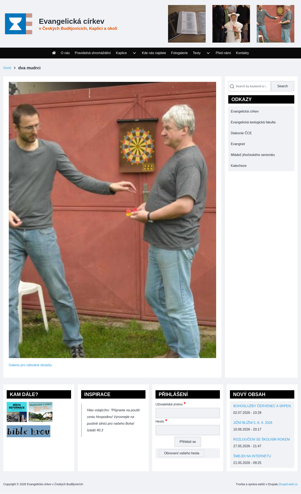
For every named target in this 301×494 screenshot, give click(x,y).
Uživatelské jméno (169, 404)
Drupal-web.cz (288, 484)
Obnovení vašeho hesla (181, 453)
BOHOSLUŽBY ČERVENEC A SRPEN (262, 406)
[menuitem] (54, 53)
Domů (7, 68)
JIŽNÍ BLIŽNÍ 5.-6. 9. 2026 (252, 422)
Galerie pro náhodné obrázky (30, 365)
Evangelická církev (71, 21)
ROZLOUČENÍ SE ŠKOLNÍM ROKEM (261, 439)
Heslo (160, 421)
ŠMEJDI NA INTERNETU (252, 456)
